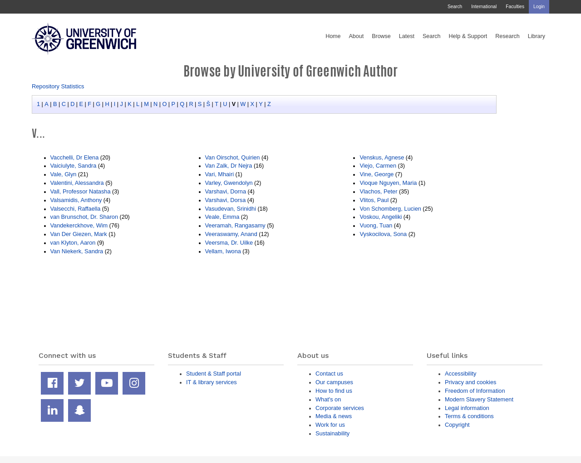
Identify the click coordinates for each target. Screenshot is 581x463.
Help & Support (468, 36)
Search (455, 6)
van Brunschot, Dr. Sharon (84, 216)
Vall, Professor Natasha (80, 191)
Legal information (467, 408)
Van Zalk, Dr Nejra (228, 165)
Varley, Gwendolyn (229, 182)
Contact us (329, 373)
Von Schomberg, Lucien (390, 208)
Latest (406, 36)
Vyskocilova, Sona (383, 234)
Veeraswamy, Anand (231, 234)
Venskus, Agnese (381, 157)
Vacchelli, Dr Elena (74, 157)
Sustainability (332, 433)
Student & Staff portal (213, 373)
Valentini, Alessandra (77, 182)
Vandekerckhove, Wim (79, 225)
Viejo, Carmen (377, 165)
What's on (328, 399)
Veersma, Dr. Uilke (229, 242)
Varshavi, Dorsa (225, 200)
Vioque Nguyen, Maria (388, 182)
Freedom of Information (475, 390)
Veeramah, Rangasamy (235, 225)
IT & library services (211, 382)
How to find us (333, 390)
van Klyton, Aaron (73, 242)
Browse (381, 36)
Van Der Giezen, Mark (78, 234)
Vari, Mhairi (219, 174)
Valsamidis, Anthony (76, 200)
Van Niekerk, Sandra (76, 251)
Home (332, 36)
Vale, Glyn (63, 174)
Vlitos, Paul (374, 200)
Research (507, 36)
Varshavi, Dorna (225, 191)
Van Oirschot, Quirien (232, 157)
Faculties (515, 6)
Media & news (333, 416)
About (356, 36)
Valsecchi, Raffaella (75, 208)
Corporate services (339, 408)
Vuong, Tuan (375, 225)
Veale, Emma (222, 216)
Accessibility (460, 373)
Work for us (330, 424)
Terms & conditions (469, 416)
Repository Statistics (58, 86)
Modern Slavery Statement (479, 399)
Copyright (457, 424)
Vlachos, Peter (378, 191)
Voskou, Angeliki (380, 216)
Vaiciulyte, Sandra (73, 165)
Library (536, 36)
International (484, 6)
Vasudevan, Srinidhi (230, 208)
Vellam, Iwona (223, 251)
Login (539, 6)
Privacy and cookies (470, 382)
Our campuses (334, 382)
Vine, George (376, 174)
